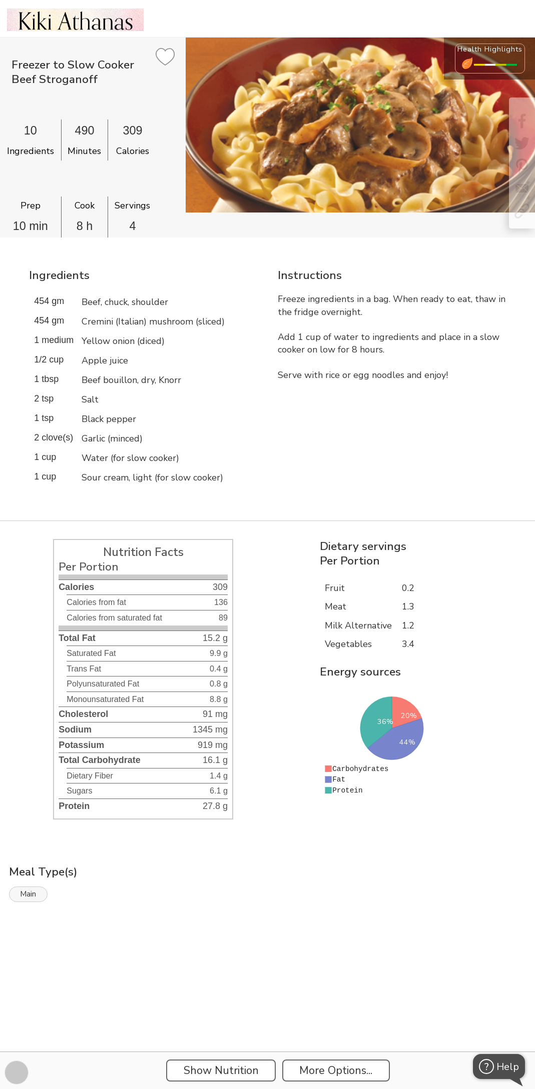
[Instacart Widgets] (267, 1017)
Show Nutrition (221, 1070)
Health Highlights (489, 49)
